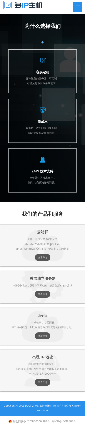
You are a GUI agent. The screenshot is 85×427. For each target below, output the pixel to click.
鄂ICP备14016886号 (64, 421)
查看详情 (42, 257)
